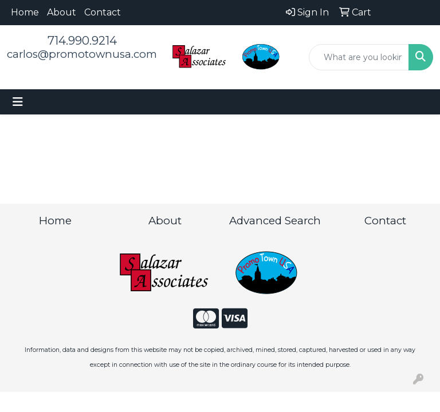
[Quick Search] (359, 57)
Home (25, 12)
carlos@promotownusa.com (82, 54)
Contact (102, 12)
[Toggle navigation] (18, 102)
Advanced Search (275, 220)
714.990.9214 (82, 40)
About (61, 12)
